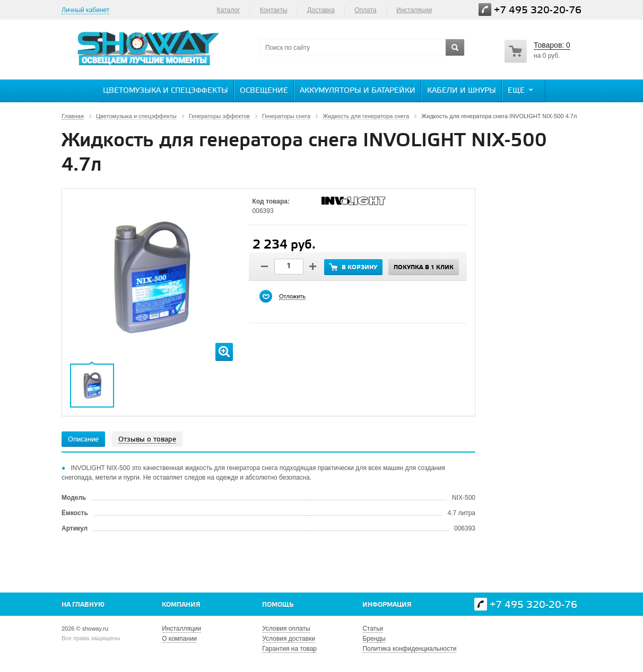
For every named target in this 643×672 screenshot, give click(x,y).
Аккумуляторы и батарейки (357, 90)
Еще (521, 90)
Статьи (372, 628)
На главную (83, 605)
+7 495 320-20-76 (537, 10)
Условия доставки (288, 638)
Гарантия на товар (289, 648)
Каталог (228, 10)
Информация (387, 605)
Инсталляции (181, 628)
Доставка (321, 10)
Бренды (373, 638)
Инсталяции (414, 10)
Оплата (365, 10)
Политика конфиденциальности (409, 648)
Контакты (274, 10)
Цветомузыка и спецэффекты (165, 90)
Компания (181, 605)
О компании (179, 638)
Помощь (277, 605)
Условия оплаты (286, 628)
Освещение (264, 90)
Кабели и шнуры (461, 90)
